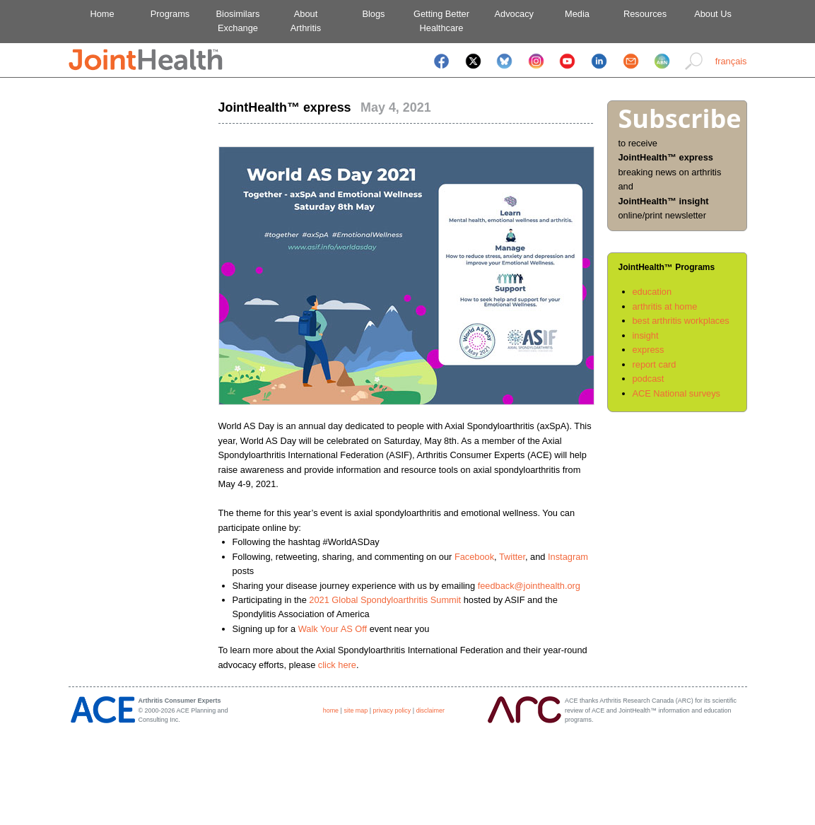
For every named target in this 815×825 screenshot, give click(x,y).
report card (654, 364)
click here (337, 665)
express (648, 349)
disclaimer (430, 710)
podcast (648, 378)
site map (356, 710)
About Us (713, 13)
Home (102, 13)
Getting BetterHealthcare (441, 20)
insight (646, 335)
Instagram (568, 556)
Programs (170, 13)
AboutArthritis (306, 20)
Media (577, 13)
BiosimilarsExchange (238, 20)
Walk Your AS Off (332, 629)
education (652, 291)
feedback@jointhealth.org (529, 585)
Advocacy (509, 13)
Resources (645, 13)
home (331, 710)
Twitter (512, 556)
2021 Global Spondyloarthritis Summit (385, 600)
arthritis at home (665, 306)
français (731, 61)
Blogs (373, 13)
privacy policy (392, 710)
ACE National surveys (676, 393)
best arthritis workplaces (681, 320)
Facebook (474, 556)
